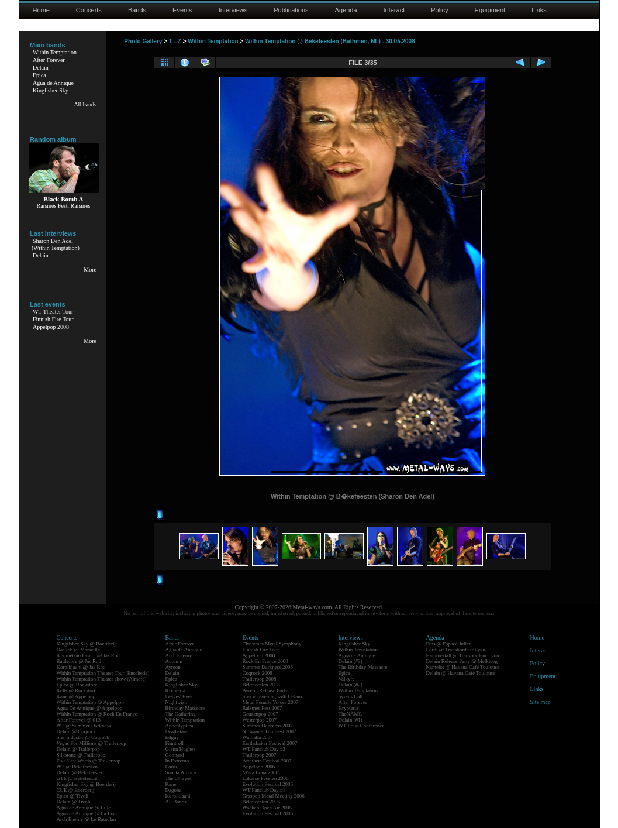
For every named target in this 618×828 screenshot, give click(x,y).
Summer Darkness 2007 (268, 726)
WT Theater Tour (53, 311)
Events (182, 9)
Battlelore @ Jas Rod (79, 661)
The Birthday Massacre (363, 667)
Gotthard (174, 755)
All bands (85, 104)
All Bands (176, 802)
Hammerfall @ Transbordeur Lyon (462, 655)
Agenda (346, 9)
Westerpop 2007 (260, 720)
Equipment (490, 9)
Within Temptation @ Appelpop (90, 702)
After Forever (49, 60)
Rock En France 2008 (265, 661)
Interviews (233, 9)
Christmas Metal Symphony (272, 644)
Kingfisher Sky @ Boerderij (86, 644)
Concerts (89, 9)
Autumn (174, 661)
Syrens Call (351, 696)
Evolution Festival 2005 (268, 813)
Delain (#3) (350, 661)
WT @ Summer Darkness (84, 726)
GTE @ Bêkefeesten (78, 778)
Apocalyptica (179, 726)
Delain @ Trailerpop (78, 749)
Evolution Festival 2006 (268, 784)
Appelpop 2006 (259, 766)
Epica (39, 75)
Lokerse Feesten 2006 (266, 778)
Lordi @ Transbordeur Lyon (456, 649)
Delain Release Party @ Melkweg (462, 661)
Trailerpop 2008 (260, 679)
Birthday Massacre (185, 708)
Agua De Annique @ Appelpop (90, 708)
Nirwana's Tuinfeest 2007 (269, 731)
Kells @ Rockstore (76, 690)
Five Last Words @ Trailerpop (88, 761)
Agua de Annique (53, 83)
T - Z (175, 41)
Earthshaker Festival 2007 (270, 743)
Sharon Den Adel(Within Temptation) (56, 244)
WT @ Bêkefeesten (77, 766)
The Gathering (180, 714)
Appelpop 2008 (51, 327)
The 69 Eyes (178, 778)
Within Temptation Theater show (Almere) (102, 679)
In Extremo (177, 761)
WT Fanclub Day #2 (264, 749)
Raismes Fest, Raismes (64, 205)
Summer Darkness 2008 (268, 667)
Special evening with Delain (272, 696)
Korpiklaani (178, 796)
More (90, 269)
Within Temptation (55, 52)
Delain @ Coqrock (76, 731)
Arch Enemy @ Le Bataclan (86, 819)
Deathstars (176, 731)
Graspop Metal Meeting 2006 (274, 796)
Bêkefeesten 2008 (261, 685)
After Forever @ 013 (79, 720)
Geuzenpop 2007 (260, 714)
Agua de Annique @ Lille (84, 807)
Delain (41, 67)
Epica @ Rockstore (77, 685)
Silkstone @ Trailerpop (81, 755)
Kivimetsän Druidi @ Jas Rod (88, 655)
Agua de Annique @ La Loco (88, 813)
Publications (291, 9)
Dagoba (173, 790)
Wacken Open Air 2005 (267, 807)
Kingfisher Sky (50, 90)
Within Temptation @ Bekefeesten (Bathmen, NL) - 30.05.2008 (330, 41)
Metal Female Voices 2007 (271, 702)
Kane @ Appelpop (76, 696)
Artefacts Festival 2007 (267, 761)
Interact (394, 9)
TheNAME (350, 714)
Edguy (172, 737)
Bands (137, 9)
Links (539, 9)
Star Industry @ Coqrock (83, 737)
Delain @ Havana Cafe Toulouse (460, 673)
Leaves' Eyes (179, 696)
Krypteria (175, 690)
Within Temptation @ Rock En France (97, 714)
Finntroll (174, 743)
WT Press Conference (362, 726)
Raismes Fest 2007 (262, 708)
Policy (439, 9)
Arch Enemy (178, 655)
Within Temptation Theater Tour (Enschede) (103, 673)
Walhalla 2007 (258, 737)
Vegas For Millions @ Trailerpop (91, 743)
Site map (540, 702)
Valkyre (347, 679)
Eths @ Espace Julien (449, 644)
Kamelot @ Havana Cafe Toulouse (462, 667)
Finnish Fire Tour (53, 319)
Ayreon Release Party (265, 690)
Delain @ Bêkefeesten (80, 772)
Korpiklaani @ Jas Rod (81, 667)
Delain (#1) (350, 720)
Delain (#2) (350, 685)
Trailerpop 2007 (260, 755)
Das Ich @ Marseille (79, 649)
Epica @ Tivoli (73, 796)
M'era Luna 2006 (261, 772)
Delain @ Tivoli (74, 802)
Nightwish (176, 702)
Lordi (171, 766)
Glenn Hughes (180, 749)
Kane (171, 784)
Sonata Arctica (180, 772)
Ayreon (173, 667)
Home (41, 9)
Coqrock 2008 (257, 673)
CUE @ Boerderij (76, 790)
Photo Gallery (143, 41)
